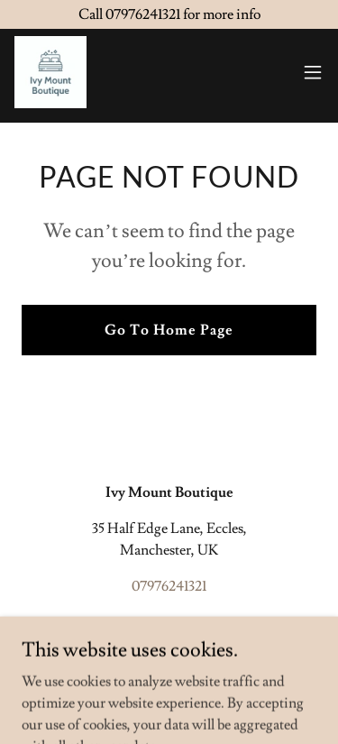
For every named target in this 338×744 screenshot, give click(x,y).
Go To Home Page (169, 330)
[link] (50, 72)
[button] (313, 72)
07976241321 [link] (169, 586)
